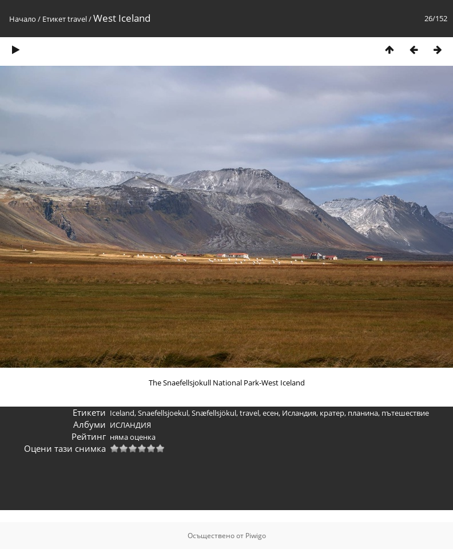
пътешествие (405, 413)
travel (77, 19)
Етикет (54, 19)
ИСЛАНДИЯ (130, 425)
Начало (22, 19)
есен (271, 413)
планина (363, 413)
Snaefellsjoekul (163, 413)
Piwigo (255, 535)
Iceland (122, 413)
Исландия (299, 413)
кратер (332, 413)
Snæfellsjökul (214, 413)
